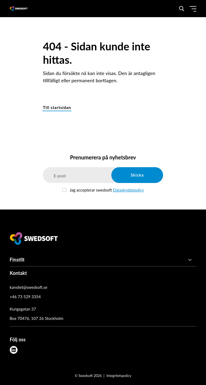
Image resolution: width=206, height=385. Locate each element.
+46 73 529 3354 (25, 296)
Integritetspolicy (118, 375)
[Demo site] (19, 8)
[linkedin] (14, 350)
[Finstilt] (103, 260)
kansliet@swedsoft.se (28, 287)
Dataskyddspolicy (128, 190)
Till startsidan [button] (57, 107)
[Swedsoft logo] (34, 239)
